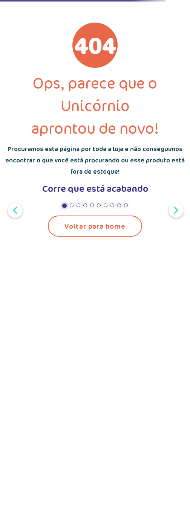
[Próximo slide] (174, 209)
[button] (64, 205)
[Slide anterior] (13, 209)
